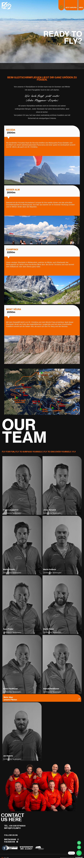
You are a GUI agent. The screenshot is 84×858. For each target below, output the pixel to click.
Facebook (11, 842)
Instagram (11, 839)
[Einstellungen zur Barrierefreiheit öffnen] (4, 848)
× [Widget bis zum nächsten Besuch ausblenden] (6, 846)
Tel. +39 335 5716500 (14, 826)
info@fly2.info (12, 828)
